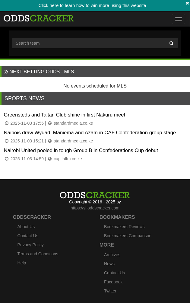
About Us (26, 226)
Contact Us (27, 235)
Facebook (113, 281)
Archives (112, 254)
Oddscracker (32, 217)
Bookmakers (117, 217)
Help (21, 262)
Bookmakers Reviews (124, 226)
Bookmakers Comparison (127, 235)
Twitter (110, 291)
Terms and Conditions (37, 253)
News (109, 263)
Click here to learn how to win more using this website (92, 5)
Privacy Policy (30, 244)
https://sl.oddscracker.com (95, 208)
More (107, 244)
